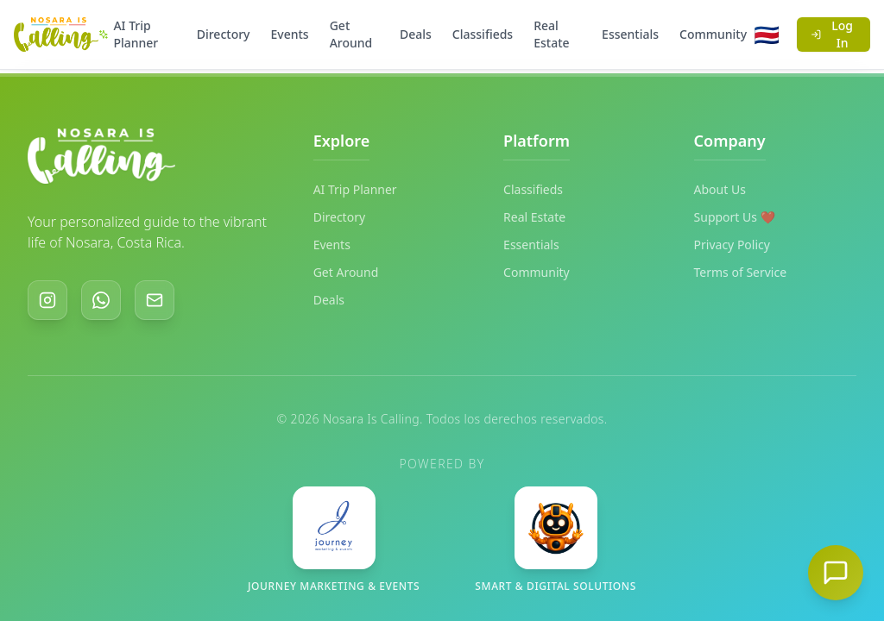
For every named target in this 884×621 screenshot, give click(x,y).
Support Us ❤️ (735, 217)
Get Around (351, 34)
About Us (720, 189)
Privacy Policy (732, 244)
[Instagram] (47, 300)
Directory (223, 34)
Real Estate (551, 34)
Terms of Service (740, 272)
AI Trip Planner (128, 34)
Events (290, 34)
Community (713, 34)
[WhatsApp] (101, 300)
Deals (416, 34)
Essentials (630, 34)
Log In (832, 34)
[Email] (154, 300)
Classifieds (482, 34)
